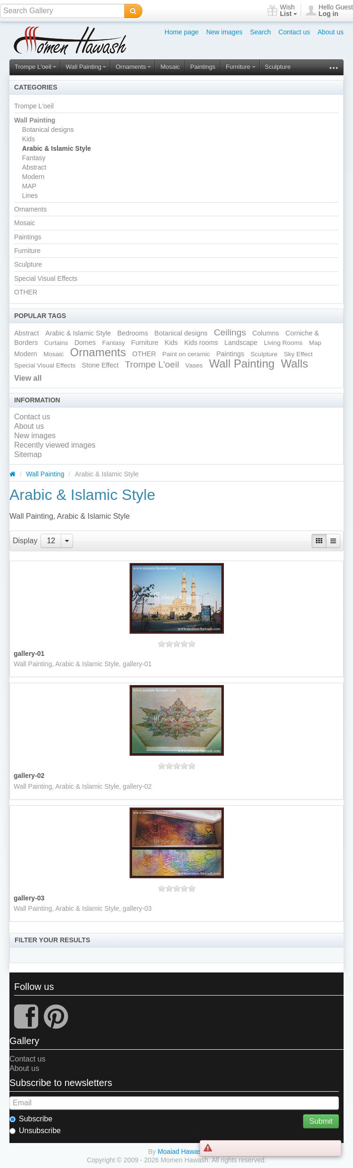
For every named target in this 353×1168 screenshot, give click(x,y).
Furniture (240, 66)
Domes (85, 342)
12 (51, 541)
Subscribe (30, 1119)
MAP (29, 186)
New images (224, 32)
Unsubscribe (35, 1131)
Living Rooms (283, 342)
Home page (181, 32)
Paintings (202, 66)
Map (315, 342)
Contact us (294, 32)
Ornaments (133, 66)
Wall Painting (86, 66)
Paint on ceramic (186, 354)
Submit (321, 1121)
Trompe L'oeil (35, 66)
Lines (30, 195)
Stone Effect (100, 365)
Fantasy (34, 158)
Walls (294, 363)
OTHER (25, 292)
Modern (33, 176)
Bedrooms (132, 333)
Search (260, 32)
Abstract (34, 167)
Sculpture (278, 66)
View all (27, 378)
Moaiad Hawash (181, 1151)
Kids (28, 139)
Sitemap (28, 454)
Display (25, 541)
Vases (194, 365)
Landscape (240, 342)
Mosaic (170, 66)
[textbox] (62, 11)
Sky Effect (298, 354)
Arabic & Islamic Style (56, 148)
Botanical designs (48, 129)
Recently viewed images (55, 445)
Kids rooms (201, 342)
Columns (265, 333)
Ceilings (230, 332)
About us (331, 32)
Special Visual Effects (45, 278)
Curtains (56, 342)
